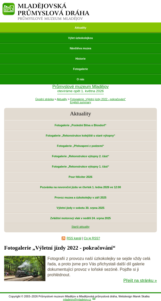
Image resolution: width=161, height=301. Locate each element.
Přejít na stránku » (140, 280)
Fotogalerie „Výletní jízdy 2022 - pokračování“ (98, 99)
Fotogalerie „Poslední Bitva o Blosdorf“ (81, 125)
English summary (80, 102)
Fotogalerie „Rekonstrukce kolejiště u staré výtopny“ (80, 135)
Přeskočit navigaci (0, 0)
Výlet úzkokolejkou (80, 37)
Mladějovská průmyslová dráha (46, 4)
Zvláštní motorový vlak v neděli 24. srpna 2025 (80, 218)
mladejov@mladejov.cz (77, 299)
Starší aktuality (80, 226)
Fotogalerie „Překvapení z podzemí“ (80, 145)
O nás (80, 79)
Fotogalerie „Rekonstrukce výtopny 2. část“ (80, 156)
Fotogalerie (80, 68)
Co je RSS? (92, 238)
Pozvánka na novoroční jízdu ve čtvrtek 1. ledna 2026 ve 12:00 (80, 187)
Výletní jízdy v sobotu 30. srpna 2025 (80, 207)
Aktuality (80, 27)
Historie (80, 58)
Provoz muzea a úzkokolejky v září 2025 (81, 197)
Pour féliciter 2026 (80, 176)
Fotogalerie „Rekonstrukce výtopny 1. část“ (80, 166)
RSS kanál (74, 238)
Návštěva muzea (80, 48)
